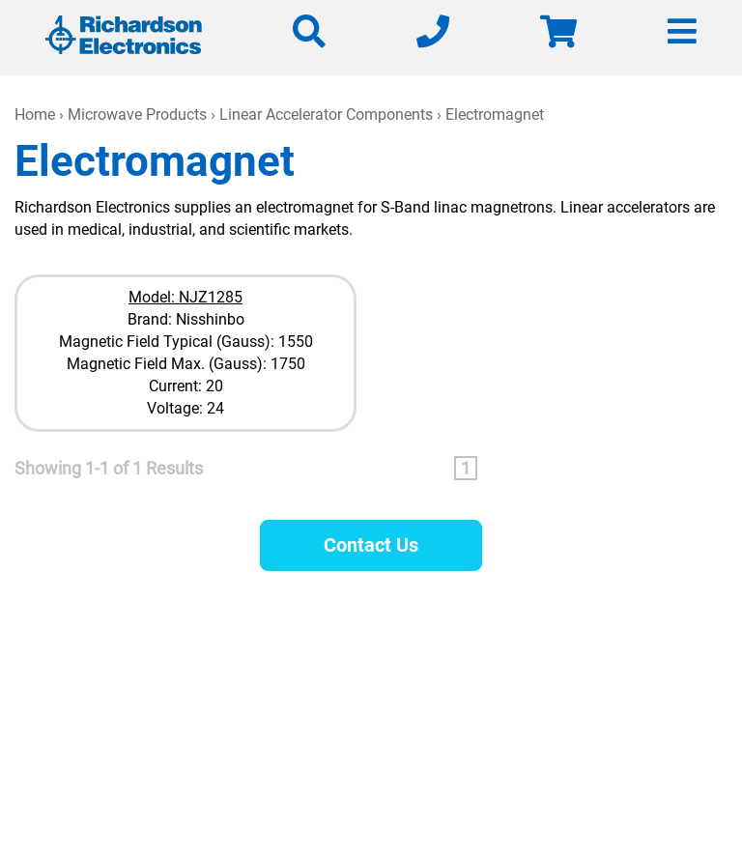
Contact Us (371, 545)
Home (34, 114)
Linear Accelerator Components (326, 114)
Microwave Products (137, 114)
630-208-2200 (511, 692)
